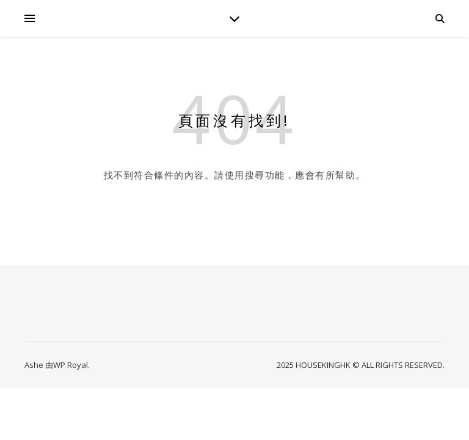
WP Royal (70, 364)
